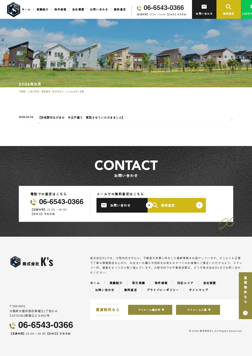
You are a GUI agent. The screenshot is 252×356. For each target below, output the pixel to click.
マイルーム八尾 (209, 309)
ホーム (26, 9)
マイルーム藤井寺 (155, 309)
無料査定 (120, 9)
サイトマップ (198, 290)
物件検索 (60, 9)
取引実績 (138, 283)
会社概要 (78, 9)
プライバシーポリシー (163, 290)
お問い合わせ (99, 9)
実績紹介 (42, 9)
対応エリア (185, 283)
